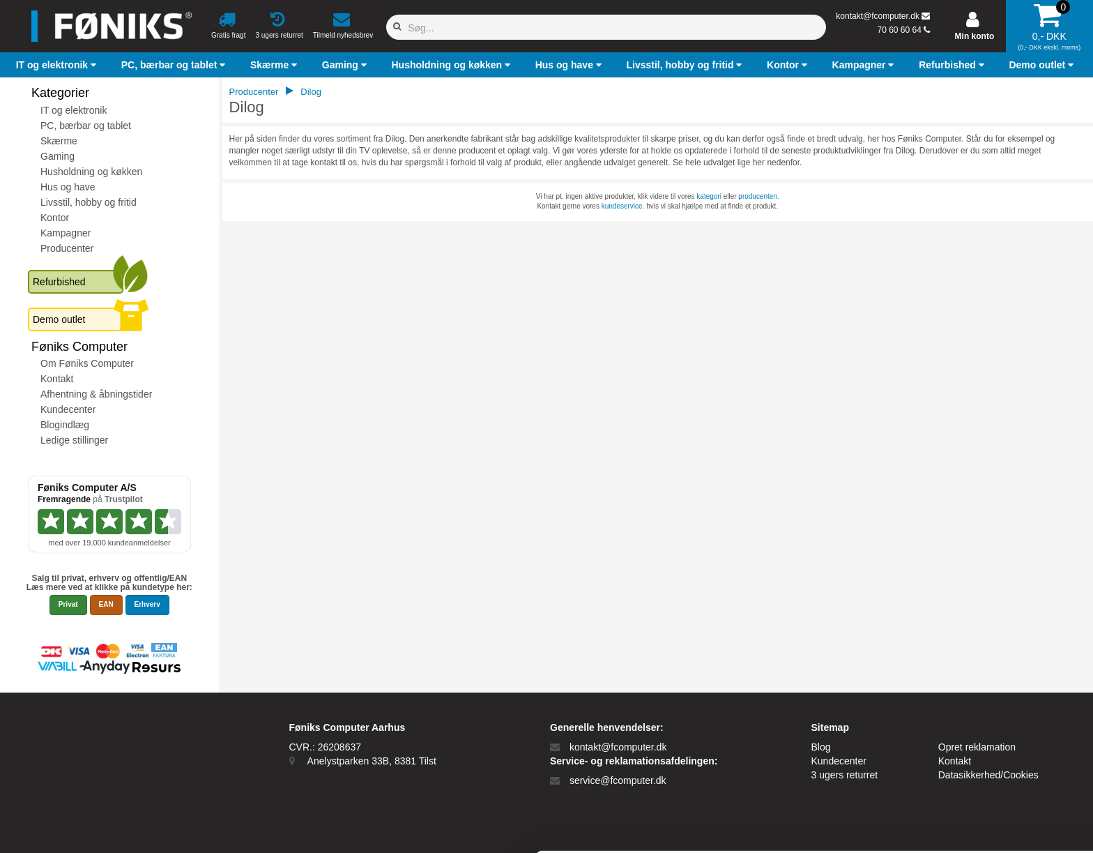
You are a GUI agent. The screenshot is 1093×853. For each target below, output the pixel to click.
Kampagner (65, 233)
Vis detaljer (575, 829)
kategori (708, 196)
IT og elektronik (73, 110)
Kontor (54, 217)
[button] (57, 64)
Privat (68, 604)
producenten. (758, 196)
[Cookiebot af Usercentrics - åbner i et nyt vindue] (90, 829)
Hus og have (67, 187)
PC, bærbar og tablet (85, 125)
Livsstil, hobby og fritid (88, 202)
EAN (106, 604)
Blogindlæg (64, 424)
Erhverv (147, 604)
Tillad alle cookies (976, 767)
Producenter (66, 248)
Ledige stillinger (74, 440)
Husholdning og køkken (91, 171)
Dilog (310, 91)
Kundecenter (67, 409)
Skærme (58, 140)
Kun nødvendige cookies (977, 802)
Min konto (975, 36)
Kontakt (56, 378)
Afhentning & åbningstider (96, 394)
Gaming (57, 156)
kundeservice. (623, 206)
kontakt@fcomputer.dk (877, 16)
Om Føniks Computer (87, 363)
